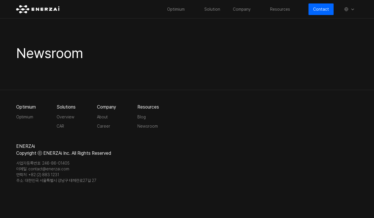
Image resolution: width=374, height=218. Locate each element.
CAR (60, 126)
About (102, 117)
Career (103, 126)
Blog (141, 117)
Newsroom (147, 126)
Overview (65, 117)
